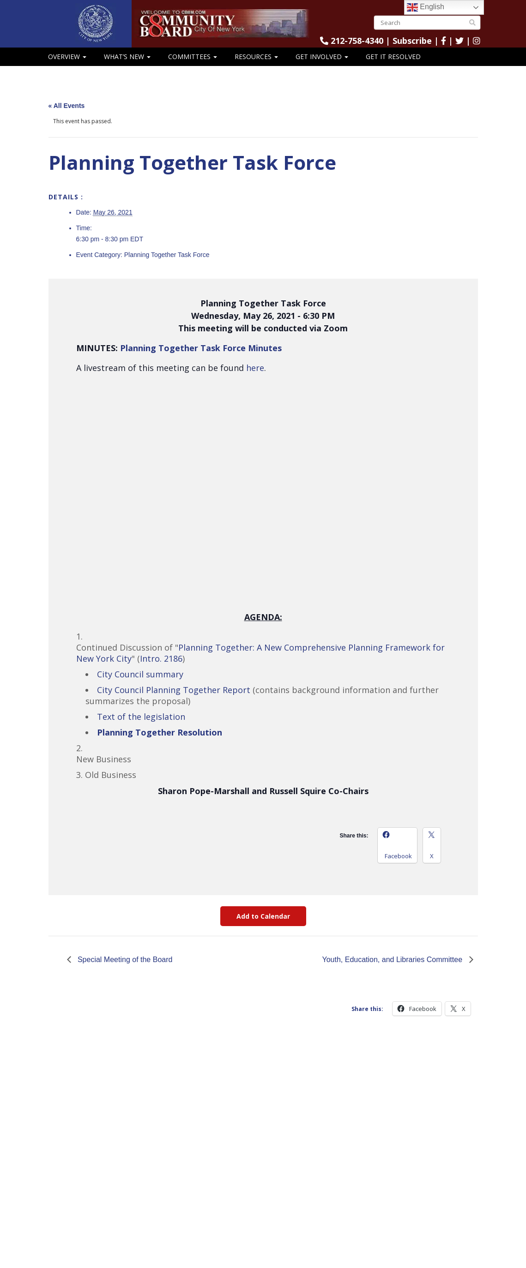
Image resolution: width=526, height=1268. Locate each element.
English (425, 7)
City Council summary (140, 674)
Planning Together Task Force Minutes (201, 347)
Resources (256, 56)
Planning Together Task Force (167, 254)
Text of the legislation (141, 716)
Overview (67, 56)
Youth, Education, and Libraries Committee (393, 959)
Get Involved (322, 56)
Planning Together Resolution (159, 732)
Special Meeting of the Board (124, 959)
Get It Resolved (393, 56)
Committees (192, 56)
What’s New (127, 56)
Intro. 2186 (161, 658)
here (255, 367)
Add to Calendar (263, 916)
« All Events (66, 105)
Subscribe (412, 40)
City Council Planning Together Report (173, 689)
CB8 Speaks (67, 74)
